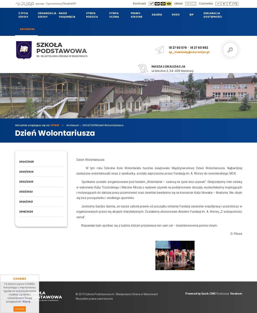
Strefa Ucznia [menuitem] (114, 15)
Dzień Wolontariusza (110, 125)
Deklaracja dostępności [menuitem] (213, 15)
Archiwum (72, 125)
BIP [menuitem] (191, 14)
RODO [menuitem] (176, 14)
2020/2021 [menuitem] (26, 202)
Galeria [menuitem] (157, 14)
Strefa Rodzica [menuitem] (92, 15)
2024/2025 (89, 125)
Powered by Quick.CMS (200, 293)
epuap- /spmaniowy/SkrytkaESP (45, 3)
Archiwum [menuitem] (27, 29)
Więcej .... (27, 307)
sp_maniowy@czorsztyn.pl (189, 52)
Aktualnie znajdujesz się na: (37, 125)
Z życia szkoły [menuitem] (23, 15)
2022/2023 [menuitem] (26, 182)
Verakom (236, 293)
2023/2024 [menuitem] (26, 172)
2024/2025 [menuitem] (26, 162)
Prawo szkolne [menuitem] (136, 15)
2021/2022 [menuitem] (26, 192)
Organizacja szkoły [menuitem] (46, 15)
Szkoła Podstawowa (61, 48)
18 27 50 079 (178, 48)
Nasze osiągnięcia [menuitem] (67, 15)
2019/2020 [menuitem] (26, 211)
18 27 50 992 (199, 48)
